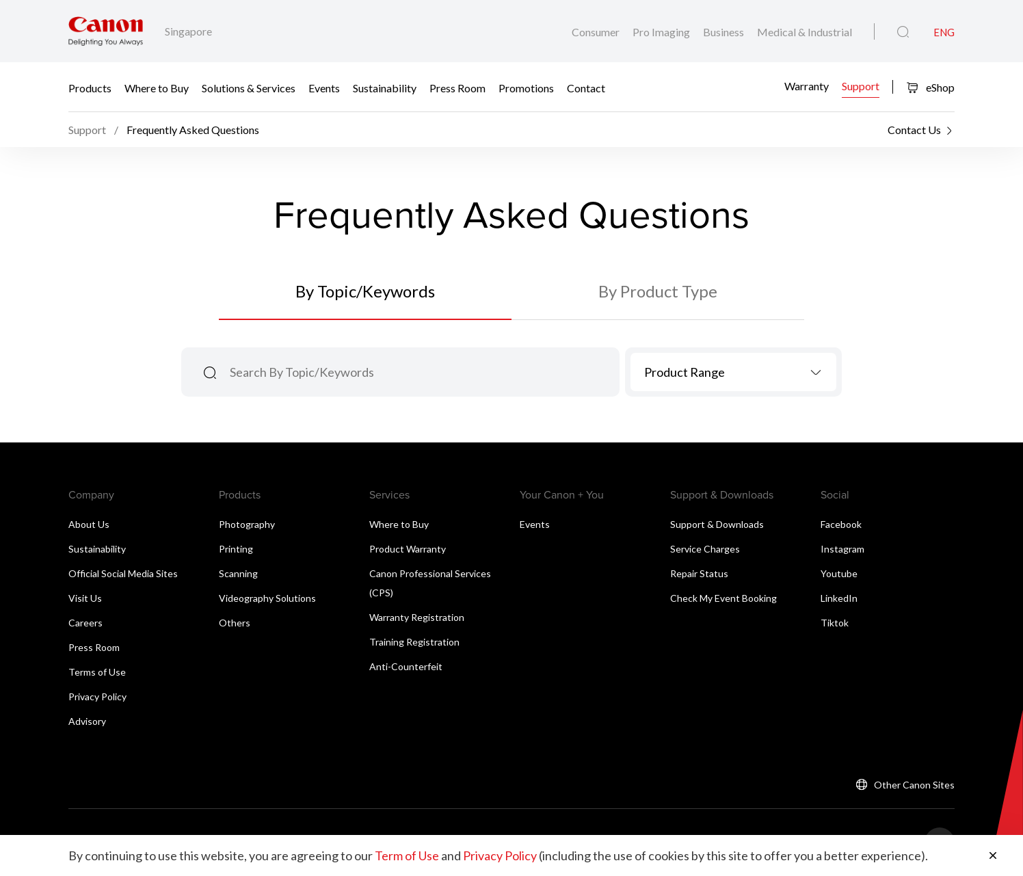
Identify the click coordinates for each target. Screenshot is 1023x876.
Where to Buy (156, 87)
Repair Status (699, 573)
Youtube (839, 573)
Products (89, 87)
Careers (85, 622)
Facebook (841, 524)
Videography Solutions (267, 598)
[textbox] (733, 372)
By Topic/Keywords (365, 291)
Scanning (238, 573)
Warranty (806, 85)
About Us (88, 524)
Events (324, 87)
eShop (930, 87)
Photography (247, 524)
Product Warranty (407, 549)
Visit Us (85, 598)
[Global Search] (902, 32)
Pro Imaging (662, 31)
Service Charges (705, 549)
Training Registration (414, 642)
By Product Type (657, 291)
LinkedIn (839, 598)
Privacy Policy (97, 696)
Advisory (87, 721)
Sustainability (384, 87)
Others (234, 622)
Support (860, 85)
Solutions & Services (248, 87)
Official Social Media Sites (123, 573)
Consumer (597, 31)
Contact (586, 87)
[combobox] (733, 372)
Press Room (457, 87)
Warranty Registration (416, 617)
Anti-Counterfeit (405, 666)
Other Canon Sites (914, 785)
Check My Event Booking (723, 598)
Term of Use (407, 855)
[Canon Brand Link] (105, 31)
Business (724, 31)
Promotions (526, 87)
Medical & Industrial (804, 31)
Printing (236, 549)
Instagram (842, 549)
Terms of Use (97, 672)
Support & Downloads (717, 524)
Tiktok (835, 622)
